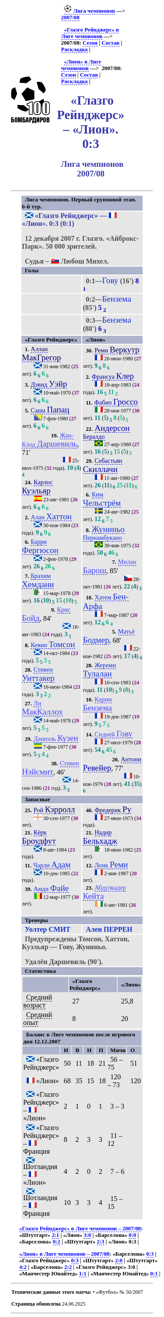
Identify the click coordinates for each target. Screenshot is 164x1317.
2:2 (68, 1267)
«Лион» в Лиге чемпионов (81, 65)
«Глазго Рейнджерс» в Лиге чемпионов (90, 33)
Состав (110, 43)
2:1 (55, 1235)
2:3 (100, 1242)
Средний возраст (37, 1001)
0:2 (56, 1242)
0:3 (150, 1254)
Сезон (90, 43)
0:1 (154, 1274)
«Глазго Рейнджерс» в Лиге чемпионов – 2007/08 (80, 1228)
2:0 (118, 1260)
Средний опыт (37, 1018)
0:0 (132, 1235)
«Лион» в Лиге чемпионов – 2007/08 (64, 1254)
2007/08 (70, 17)
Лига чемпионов (89, 11)
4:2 (23, 1267)
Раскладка (74, 49)
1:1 (83, 1274)
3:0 (87, 1235)
